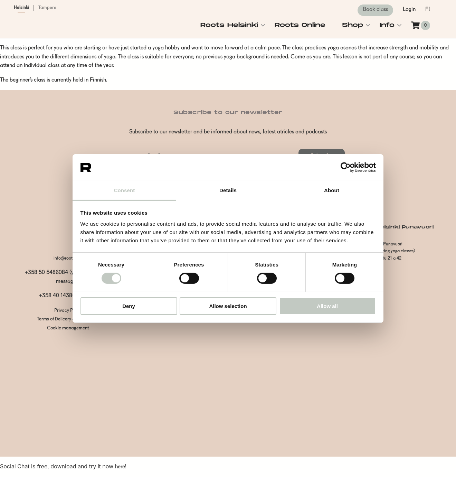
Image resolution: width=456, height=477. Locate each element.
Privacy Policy (68, 310)
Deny (128, 306)
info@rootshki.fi (68, 258)
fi (427, 9)
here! (120, 467)
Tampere (47, 8)
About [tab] (331, 190)
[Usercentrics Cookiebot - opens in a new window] (345, 167)
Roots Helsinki (229, 25)
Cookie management (68, 328)
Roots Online (300, 25)
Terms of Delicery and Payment (68, 319)
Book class (375, 9)
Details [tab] (228, 190)
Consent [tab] (124, 190)
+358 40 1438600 (60, 296)
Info (387, 25)
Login (409, 9)
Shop (352, 25)
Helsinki (21, 8)
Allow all (327, 306)
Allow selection (228, 306)
